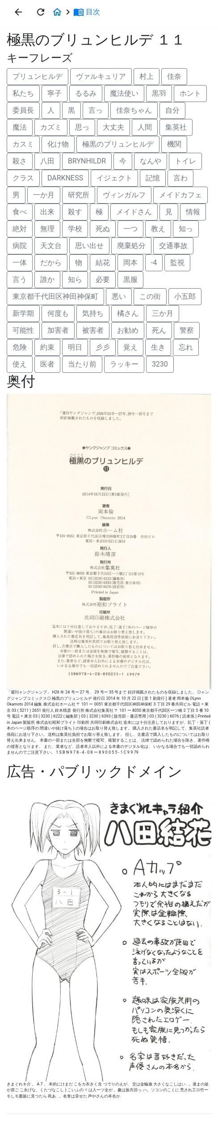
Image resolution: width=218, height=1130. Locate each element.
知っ (186, 228)
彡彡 (103, 347)
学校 (75, 228)
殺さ (20, 161)
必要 (103, 279)
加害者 (58, 330)
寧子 (54, 93)
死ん (159, 330)
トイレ (185, 161)
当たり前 (82, 364)
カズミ (51, 127)
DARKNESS (65, 178)
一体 (20, 262)
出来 (47, 212)
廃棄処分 (131, 245)
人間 (145, 127)
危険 (20, 347)
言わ (180, 178)
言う (20, 279)
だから (51, 262)
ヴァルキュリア (101, 76)
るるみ (85, 93)
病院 (20, 245)
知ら (75, 279)
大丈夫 (113, 127)
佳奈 (174, 76)
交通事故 (173, 245)
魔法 (20, 127)
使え (20, 364)
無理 (47, 228)
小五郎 (185, 296)
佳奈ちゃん (134, 110)
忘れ (186, 347)
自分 (172, 110)
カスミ (23, 144)
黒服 (130, 279)
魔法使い (124, 93)
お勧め (127, 330)
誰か (47, 279)
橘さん (127, 313)
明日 (75, 347)
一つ (130, 228)
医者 (47, 364)
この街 (150, 296)
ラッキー (124, 364)
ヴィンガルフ (124, 195)
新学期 (23, 313)
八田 (47, 161)
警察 (187, 330)
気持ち (93, 313)
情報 (193, 212)
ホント (190, 93)
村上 (146, 76)
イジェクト (114, 178)
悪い (119, 296)
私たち (23, 93)
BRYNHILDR (87, 161)
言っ (95, 110)
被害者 (93, 330)
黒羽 (159, 93)
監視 (177, 262)
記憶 (153, 178)
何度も (58, 313)
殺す (75, 212)
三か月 (162, 313)
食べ (20, 212)
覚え (130, 347)
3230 (160, 364)
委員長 (23, 110)
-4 (154, 262)
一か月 (43, 195)
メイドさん (134, 212)
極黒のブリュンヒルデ (118, 144)
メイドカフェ (180, 195)
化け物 (58, 144)
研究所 (78, 195)
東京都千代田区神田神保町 (55, 296)
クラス (23, 178)
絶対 (20, 228)
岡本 (130, 262)
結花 (103, 262)
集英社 (176, 127)
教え (158, 228)
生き (158, 347)
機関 (174, 144)
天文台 (51, 245)
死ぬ (103, 228)
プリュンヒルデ (38, 76)
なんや (150, 161)
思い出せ (89, 245)
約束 (47, 347)
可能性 (23, 330)
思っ (82, 127)
